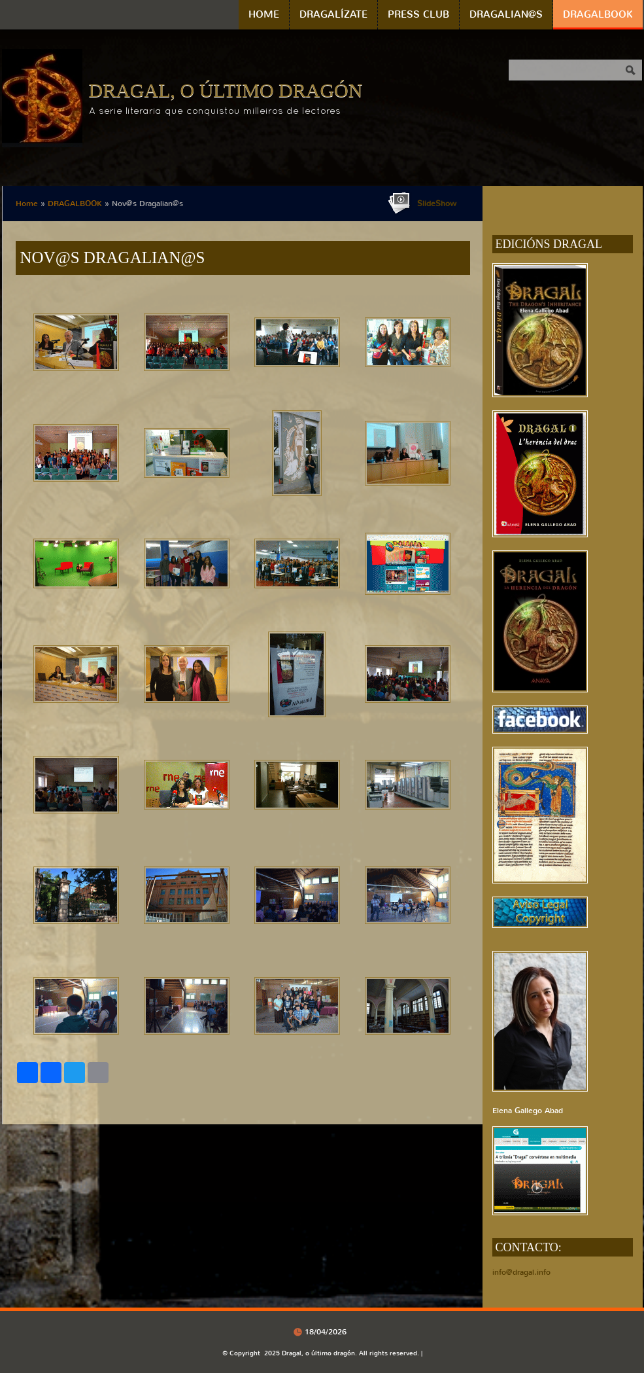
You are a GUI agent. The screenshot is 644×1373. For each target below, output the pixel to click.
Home (263, 14)
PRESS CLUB (418, 14)
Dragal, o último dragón (226, 90)
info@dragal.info (521, 1272)
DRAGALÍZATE (333, 14)
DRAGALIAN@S (506, 14)
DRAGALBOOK (598, 14)
